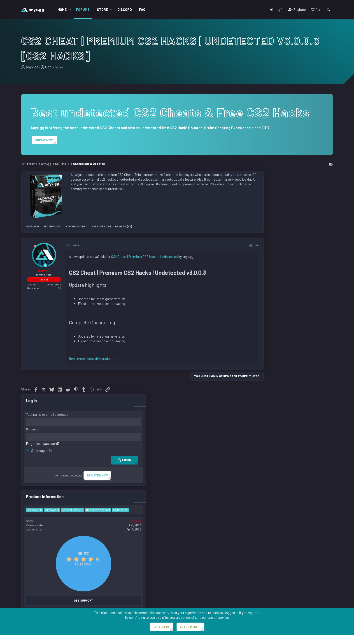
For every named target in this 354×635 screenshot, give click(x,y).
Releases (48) (101, 226)
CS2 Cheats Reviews (118, 602)
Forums (83, 9)
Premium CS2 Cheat (118, 591)
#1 (256, 245)
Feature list (53, 226)
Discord (124, 9)
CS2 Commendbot (196, 586)
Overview (32, 226)
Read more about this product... (92, 359)
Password (280, 206)
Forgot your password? (290, 219)
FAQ (142, 9)
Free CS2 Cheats (115, 597)
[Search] (328, 9)
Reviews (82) (123, 226)
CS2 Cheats (191, 597)
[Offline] (35, 246)
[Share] (251, 245)
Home (62, 9)
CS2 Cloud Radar (195, 602)
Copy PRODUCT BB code (288, 511)
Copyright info (76, 226)
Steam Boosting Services (201, 591)
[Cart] (316, 9)
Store (102, 9)
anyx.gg (32, 67)
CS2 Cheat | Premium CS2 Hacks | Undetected (144, 256)
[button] (69, 9)
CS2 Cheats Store (116, 586)
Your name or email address (293, 191)
